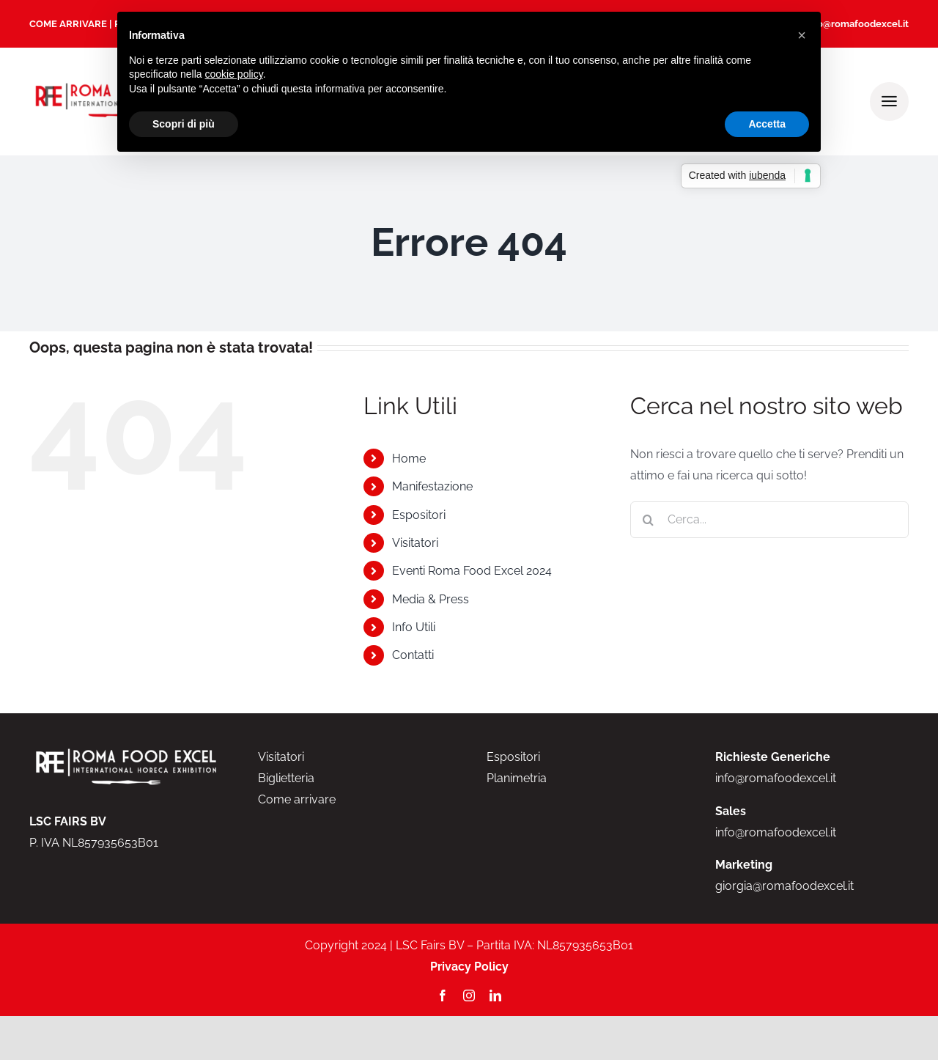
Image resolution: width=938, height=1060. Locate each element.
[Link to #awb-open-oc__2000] (889, 101)
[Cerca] (648, 519)
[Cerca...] (769, 519)
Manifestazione (432, 486)
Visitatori (415, 543)
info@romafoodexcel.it (857, 23)
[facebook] (442, 995)
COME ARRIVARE (68, 23)
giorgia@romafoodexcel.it (784, 886)
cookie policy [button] (234, 74)
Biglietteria (286, 778)
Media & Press (430, 599)
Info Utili (413, 627)
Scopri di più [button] (183, 124)
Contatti (413, 655)
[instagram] (469, 995)
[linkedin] (495, 995)
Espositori (419, 515)
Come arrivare (297, 799)
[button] (801, 35)
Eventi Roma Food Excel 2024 (472, 571)
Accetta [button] (767, 124)
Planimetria (517, 778)
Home (409, 458)
